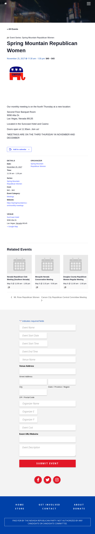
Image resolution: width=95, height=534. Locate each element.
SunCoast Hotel (13, 217)
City (21, 387)
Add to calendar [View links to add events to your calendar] (19, 149)
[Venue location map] (44, 226)
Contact (49, 508)
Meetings (10, 197)
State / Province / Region (59, 387)
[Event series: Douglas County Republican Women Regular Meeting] (65, 287)
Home (20, 504)
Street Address (25, 376)
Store (19, 508)
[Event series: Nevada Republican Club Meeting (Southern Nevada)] (9, 287)
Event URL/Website (28, 434)
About (79, 504)
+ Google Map (12, 227)
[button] (89, 3)
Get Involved (49, 504)
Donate (79, 508)
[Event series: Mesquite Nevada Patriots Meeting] (37, 287)
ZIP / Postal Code (26, 397)
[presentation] (19, 264)
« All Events (12, 29)
